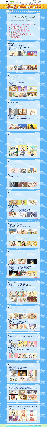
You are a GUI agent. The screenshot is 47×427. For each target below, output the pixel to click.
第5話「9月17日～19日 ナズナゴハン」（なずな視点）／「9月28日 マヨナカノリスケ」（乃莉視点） (19, 28)
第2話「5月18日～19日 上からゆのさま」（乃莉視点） (14, 25)
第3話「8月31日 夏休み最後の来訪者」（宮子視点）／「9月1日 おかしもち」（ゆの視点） (18, 26)
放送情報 (24, 7)
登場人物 (30, 7)
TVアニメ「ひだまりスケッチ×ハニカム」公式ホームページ (11, 6)
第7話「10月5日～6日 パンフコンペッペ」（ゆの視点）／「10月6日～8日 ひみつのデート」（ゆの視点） (19, 30)
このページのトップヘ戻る (36, 38)
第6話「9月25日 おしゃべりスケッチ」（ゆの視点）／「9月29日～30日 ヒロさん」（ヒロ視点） (19, 29)
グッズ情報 (33, 7)
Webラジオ (36, 7)
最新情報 (18, 7)
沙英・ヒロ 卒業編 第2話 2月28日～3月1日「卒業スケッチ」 (15, 37)
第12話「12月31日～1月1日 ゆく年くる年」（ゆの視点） (14, 35)
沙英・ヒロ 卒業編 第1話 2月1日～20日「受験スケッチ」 (14, 36)
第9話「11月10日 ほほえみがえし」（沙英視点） (14, 32)
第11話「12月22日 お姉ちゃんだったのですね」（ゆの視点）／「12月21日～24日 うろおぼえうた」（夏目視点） (20, 34)
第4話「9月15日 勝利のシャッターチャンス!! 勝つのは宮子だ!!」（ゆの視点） (17, 27)
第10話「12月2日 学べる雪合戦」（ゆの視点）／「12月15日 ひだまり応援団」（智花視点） (18, 33)
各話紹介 (27, 7)
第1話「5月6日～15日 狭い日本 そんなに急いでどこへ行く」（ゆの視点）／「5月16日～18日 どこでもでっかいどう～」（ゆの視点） (22, 24)
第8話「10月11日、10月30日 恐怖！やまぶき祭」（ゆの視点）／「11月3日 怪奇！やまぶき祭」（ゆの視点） (20, 31)
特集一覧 (39, 7)
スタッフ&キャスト (21, 7)
